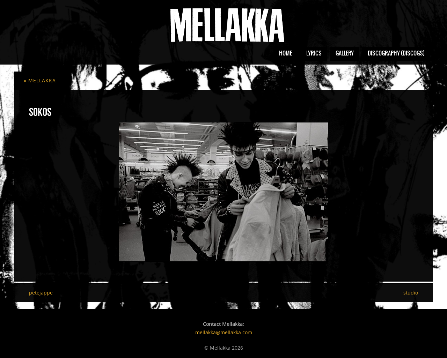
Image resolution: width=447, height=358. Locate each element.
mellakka (40, 80)
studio (410, 292)
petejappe (41, 292)
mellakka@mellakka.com (223, 332)
